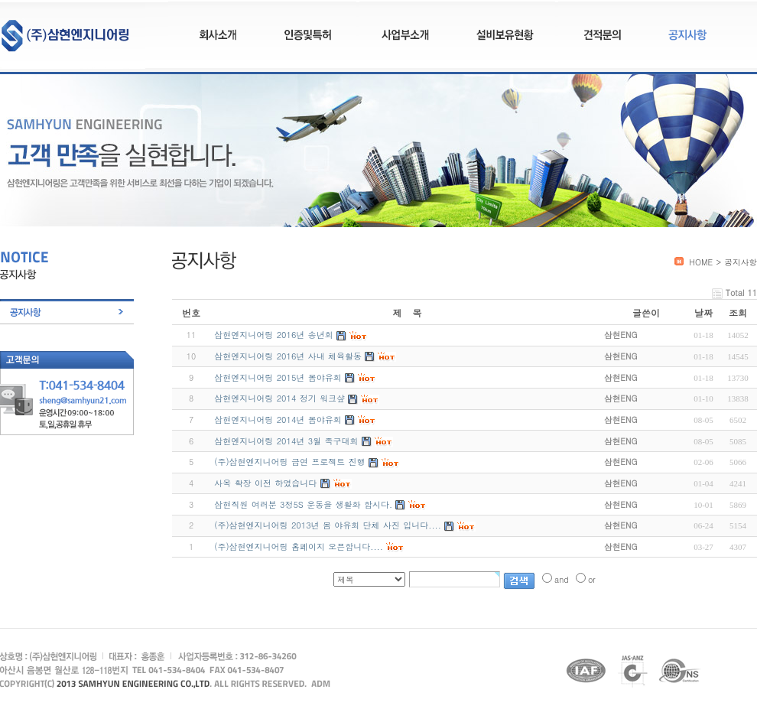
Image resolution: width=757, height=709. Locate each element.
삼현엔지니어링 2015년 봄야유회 (277, 377)
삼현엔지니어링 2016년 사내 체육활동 (288, 356)
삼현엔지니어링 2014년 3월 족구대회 (286, 441)
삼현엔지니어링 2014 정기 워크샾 (279, 398)
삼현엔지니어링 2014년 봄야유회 (277, 419)
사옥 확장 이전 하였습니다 (265, 483)
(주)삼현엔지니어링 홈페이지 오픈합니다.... (298, 546)
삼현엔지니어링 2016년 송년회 (273, 334)
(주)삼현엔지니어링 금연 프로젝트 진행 (289, 461)
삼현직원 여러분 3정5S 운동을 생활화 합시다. (303, 504)
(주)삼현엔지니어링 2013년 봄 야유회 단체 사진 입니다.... (327, 525)
